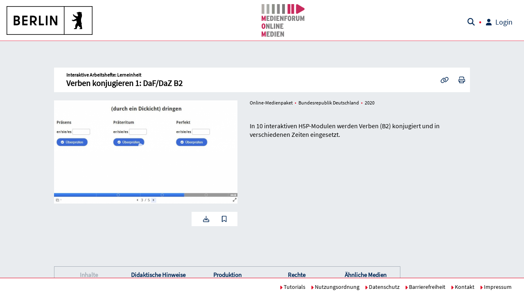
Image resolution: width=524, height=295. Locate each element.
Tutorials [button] (292, 286)
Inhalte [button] (89, 275)
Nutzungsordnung (335, 286)
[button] (50, 20)
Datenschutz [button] (382, 286)
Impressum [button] (496, 286)
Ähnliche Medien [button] (365, 275)
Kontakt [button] (462, 286)
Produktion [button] (227, 275)
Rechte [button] (296, 275)
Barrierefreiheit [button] (425, 286)
